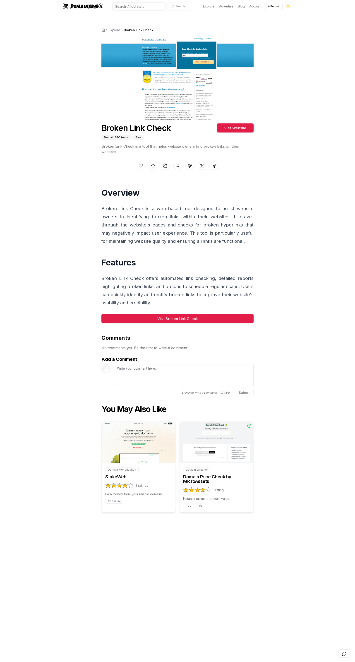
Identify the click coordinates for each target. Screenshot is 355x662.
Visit (235, 128)
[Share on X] (202, 166)
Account (255, 6)
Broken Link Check (138, 30)
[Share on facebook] (214, 166)
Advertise (226, 6)
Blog (241, 6)
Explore (209, 6)
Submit (273, 6)
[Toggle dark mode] (288, 6)
